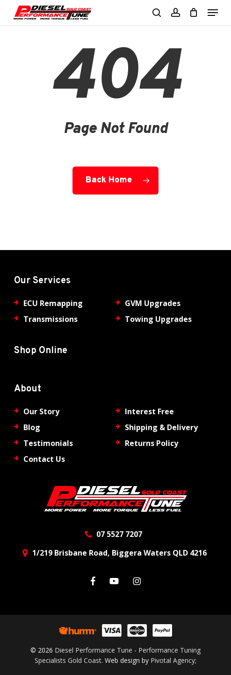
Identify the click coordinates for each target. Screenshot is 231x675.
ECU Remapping (53, 303)
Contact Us (44, 459)
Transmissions (50, 319)
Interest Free (149, 411)
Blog (31, 427)
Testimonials (48, 443)
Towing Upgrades (158, 319)
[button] (213, 12)
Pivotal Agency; (173, 660)
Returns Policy (151, 443)
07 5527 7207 (119, 534)
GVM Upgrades (152, 303)
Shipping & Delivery (161, 427)
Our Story (41, 411)
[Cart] (194, 13)
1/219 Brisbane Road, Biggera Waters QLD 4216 (119, 553)
